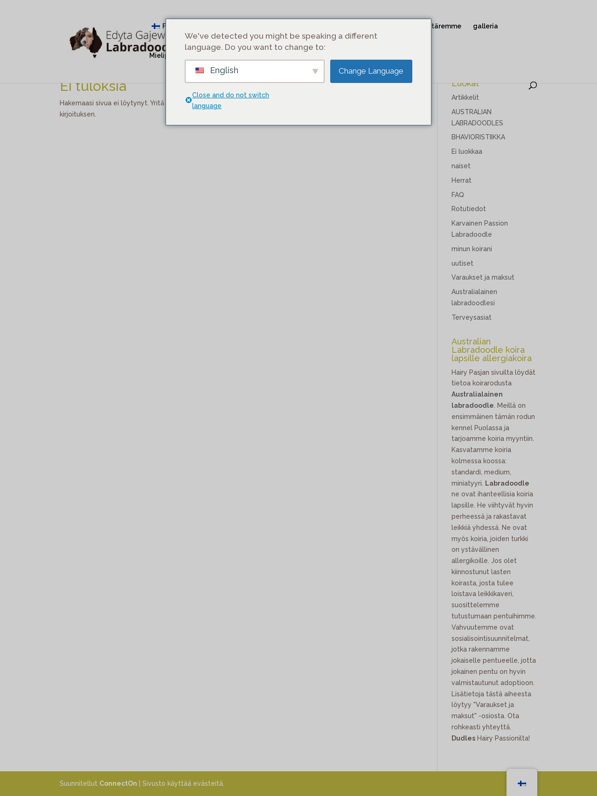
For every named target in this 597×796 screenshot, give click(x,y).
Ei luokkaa (466, 151)
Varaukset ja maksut (482, 277)
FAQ (457, 195)
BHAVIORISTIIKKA (478, 137)
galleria (485, 26)
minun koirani (471, 249)
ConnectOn (118, 783)
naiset (461, 166)
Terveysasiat (471, 317)
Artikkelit (465, 97)
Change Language (371, 70)
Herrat (461, 180)
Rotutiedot (468, 209)
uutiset (462, 263)
